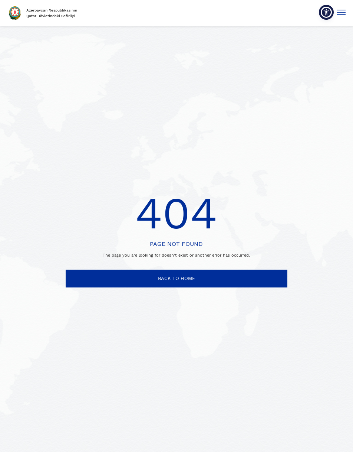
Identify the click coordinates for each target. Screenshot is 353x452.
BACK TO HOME (176, 278)
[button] (326, 12)
